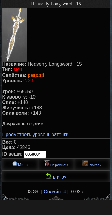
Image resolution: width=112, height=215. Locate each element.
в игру (56, 176)
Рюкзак (91, 163)
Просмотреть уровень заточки (35, 134)
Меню (20, 164)
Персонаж (56, 163)
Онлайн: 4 (55, 191)
